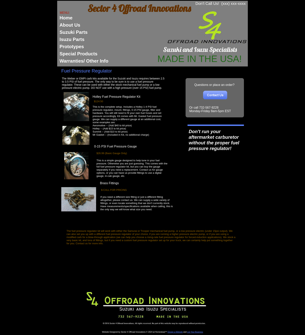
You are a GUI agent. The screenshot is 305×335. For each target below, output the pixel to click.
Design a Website (175, 332)
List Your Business (195, 332)
